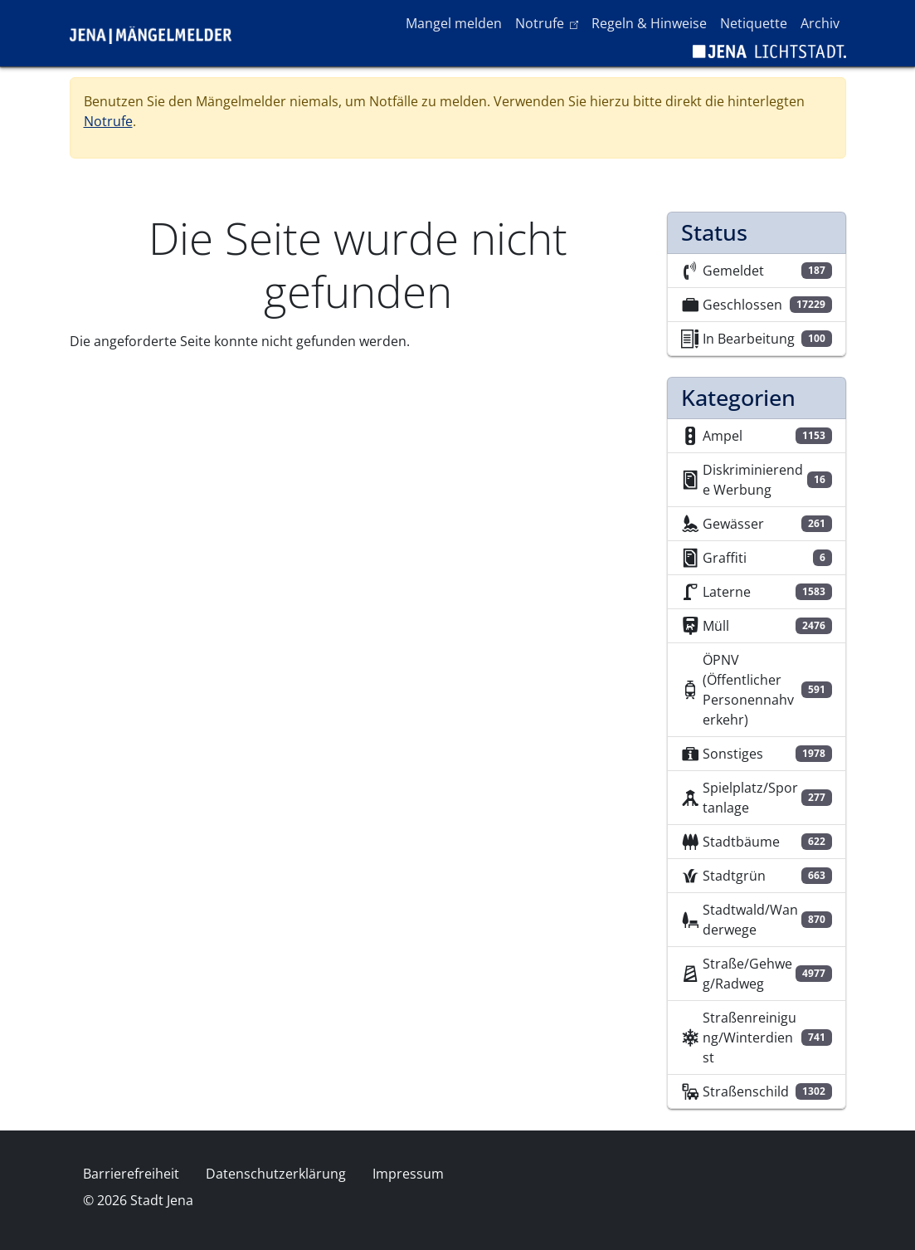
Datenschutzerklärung (276, 1174)
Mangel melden (454, 23)
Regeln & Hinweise (649, 23)
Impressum (408, 1174)
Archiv (820, 23)
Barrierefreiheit (131, 1174)
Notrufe (549, 22)
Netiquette (753, 23)
